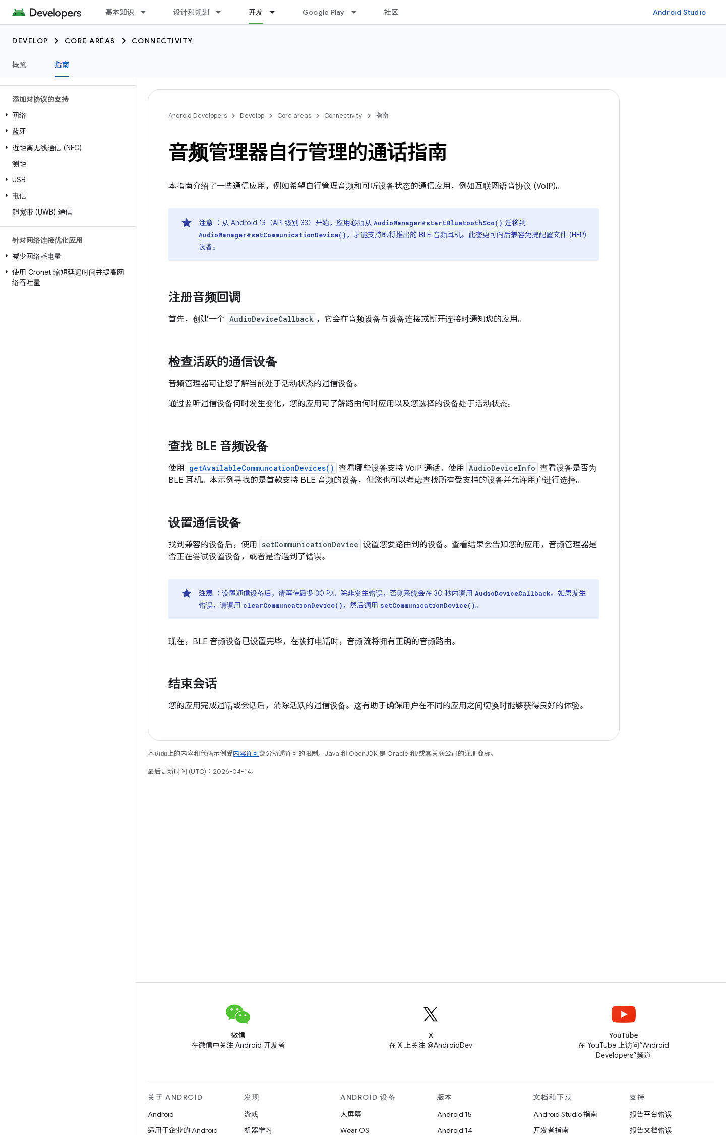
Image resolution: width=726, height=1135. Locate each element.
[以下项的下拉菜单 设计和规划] (222, 12)
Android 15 (454, 1114)
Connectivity (162, 40)
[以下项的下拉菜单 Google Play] (358, 12)
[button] (66, 115)
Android (161, 1114)
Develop (30, 40)
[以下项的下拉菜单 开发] (276, 12)
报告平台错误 (651, 1114)
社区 (391, 12)
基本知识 (119, 12)
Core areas (90, 40)
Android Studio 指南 (565, 1114)
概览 (19, 64)
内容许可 (246, 753)
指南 (382, 115)
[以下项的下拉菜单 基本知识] (147, 12)
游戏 (251, 1114)
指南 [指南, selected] (62, 64)
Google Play (323, 12)
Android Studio (679, 12)
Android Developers (197, 115)
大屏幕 (350, 1114)
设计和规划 (191, 12)
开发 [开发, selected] (256, 12)
